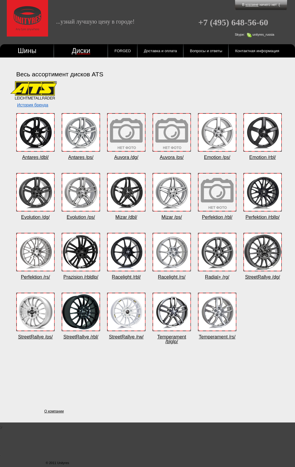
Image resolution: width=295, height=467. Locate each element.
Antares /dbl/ (35, 157)
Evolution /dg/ (35, 217)
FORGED (122, 51)
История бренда (32, 105)
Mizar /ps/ (171, 217)
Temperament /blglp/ (171, 339)
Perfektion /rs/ (35, 276)
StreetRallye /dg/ (262, 276)
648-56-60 (233, 22)
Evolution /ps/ (81, 217)
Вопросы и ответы (206, 51)
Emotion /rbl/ (262, 157)
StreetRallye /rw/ (126, 336)
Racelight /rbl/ (126, 276)
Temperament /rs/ (217, 336)
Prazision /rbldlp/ (80, 276)
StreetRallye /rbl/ (80, 336)
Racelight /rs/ (171, 276)
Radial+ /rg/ (217, 276)
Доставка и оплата (160, 51)
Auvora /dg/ (126, 157)
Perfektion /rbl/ (217, 217)
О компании (54, 411)
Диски (81, 51)
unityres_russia (263, 34)
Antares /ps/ (80, 157)
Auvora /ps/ (172, 157)
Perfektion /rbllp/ (262, 217)
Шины (27, 51)
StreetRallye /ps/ (35, 336)
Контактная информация (257, 51)
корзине (251, 5)
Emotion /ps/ (217, 157)
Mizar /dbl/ (126, 217)
